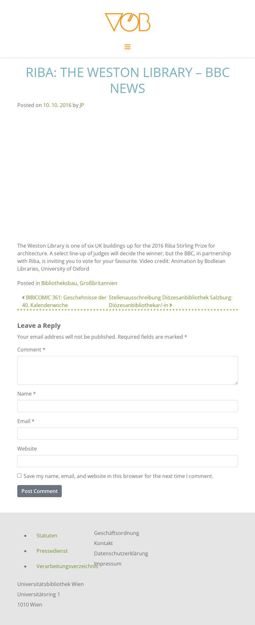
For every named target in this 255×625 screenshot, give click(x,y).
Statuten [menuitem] (46, 535)
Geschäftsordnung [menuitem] (116, 532)
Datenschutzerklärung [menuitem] (121, 553)
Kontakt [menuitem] (103, 543)
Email (26, 421)
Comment (31, 349)
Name (26, 393)
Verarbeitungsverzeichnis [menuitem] (60, 566)
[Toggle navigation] (128, 48)
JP (82, 105)
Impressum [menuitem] (108, 563)
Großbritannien (98, 283)
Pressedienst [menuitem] (52, 550)
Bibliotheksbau (59, 283)
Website (27, 448)
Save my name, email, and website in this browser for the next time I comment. (118, 476)
